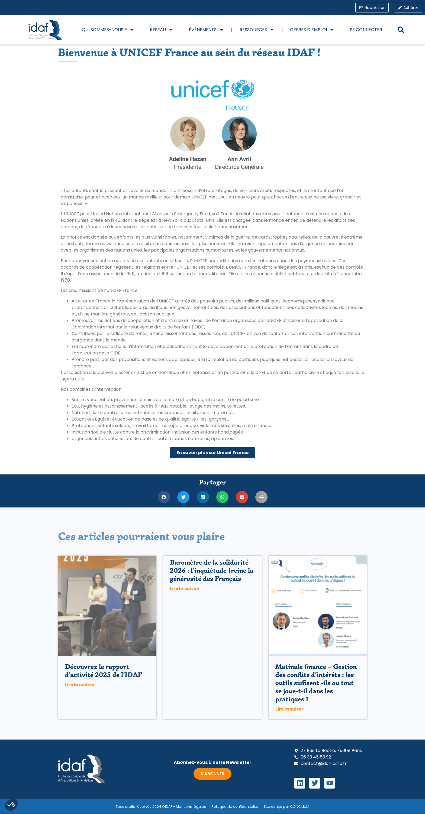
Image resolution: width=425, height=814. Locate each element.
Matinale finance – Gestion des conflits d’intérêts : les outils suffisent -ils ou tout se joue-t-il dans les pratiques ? (316, 683)
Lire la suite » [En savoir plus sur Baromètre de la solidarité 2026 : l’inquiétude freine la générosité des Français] (184, 588)
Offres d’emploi (312, 30)
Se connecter (366, 30)
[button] (401, 30)
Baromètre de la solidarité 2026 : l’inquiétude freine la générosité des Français (211, 570)
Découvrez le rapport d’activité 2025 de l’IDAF (103, 670)
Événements (206, 30)
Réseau (161, 30)
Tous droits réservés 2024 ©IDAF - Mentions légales (161, 806)
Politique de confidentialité (234, 806)
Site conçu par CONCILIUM (286, 806)
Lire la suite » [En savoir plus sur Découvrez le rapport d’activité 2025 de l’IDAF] (79, 685)
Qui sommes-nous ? (108, 30)
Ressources (257, 30)
